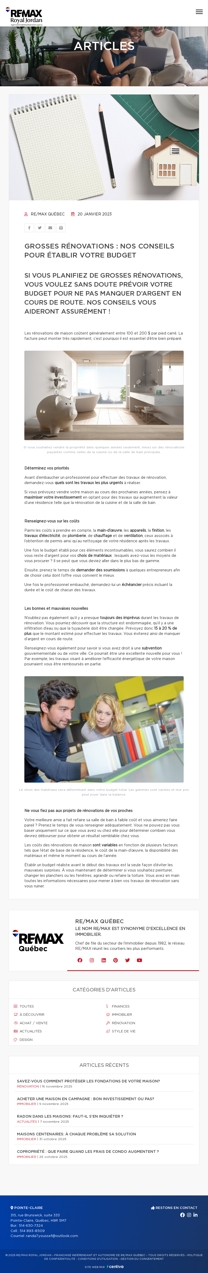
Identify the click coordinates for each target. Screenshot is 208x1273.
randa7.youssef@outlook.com (52, 1236)
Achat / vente (31, 1023)
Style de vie (120, 1031)
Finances (118, 1006)
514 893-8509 (32, 1231)
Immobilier (119, 1015)
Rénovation (120, 1023)
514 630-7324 (31, 1225)
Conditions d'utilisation (98, 1259)
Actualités (28, 1031)
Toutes (24, 1006)
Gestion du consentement (142, 1259)
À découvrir (29, 1015)
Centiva (115, 1266)
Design (23, 1040)
